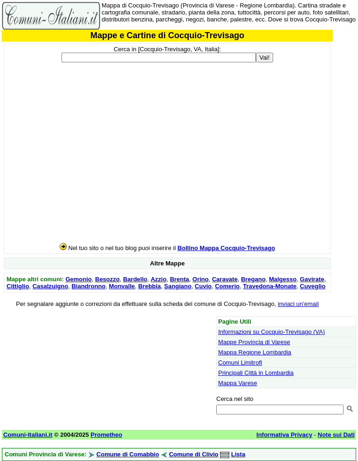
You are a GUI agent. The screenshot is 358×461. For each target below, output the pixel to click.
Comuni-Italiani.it (27, 434)
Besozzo (107, 279)
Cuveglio (312, 286)
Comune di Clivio (193, 454)
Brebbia (149, 286)
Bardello (135, 279)
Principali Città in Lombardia (256, 372)
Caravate (225, 279)
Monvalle (122, 286)
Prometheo (106, 434)
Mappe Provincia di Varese (254, 342)
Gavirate (312, 279)
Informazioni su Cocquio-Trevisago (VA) (271, 331)
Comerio (227, 286)
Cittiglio (18, 286)
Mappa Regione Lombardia (254, 352)
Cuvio (203, 286)
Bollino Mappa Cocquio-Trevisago (226, 247)
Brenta (179, 279)
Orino (201, 279)
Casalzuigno (51, 286)
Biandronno (88, 286)
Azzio (158, 279)
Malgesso (282, 279)
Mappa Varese (237, 383)
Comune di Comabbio (127, 454)
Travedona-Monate (269, 286)
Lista (238, 454)
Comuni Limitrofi (240, 362)
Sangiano (178, 286)
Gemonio (78, 279)
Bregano (253, 279)
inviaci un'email (298, 303)
